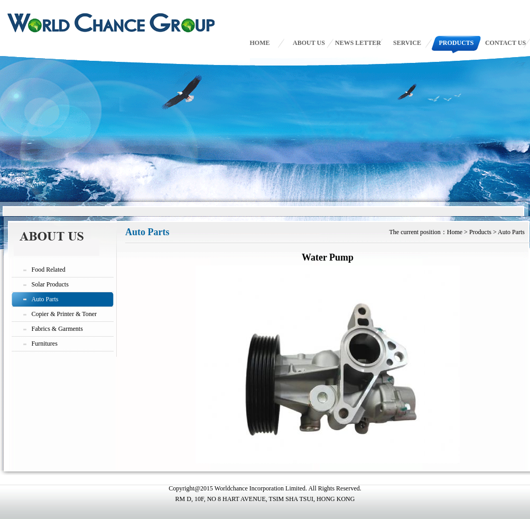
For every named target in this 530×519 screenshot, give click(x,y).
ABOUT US (309, 43)
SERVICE (407, 43)
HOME (260, 43)
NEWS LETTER (358, 43)
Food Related (49, 269)
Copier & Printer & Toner (64, 314)
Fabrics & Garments (57, 328)
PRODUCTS (456, 43)
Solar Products (50, 284)
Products (480, 232)
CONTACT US (505, 43)
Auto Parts (45, 299)
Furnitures (45, 343)
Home (454, 232)
